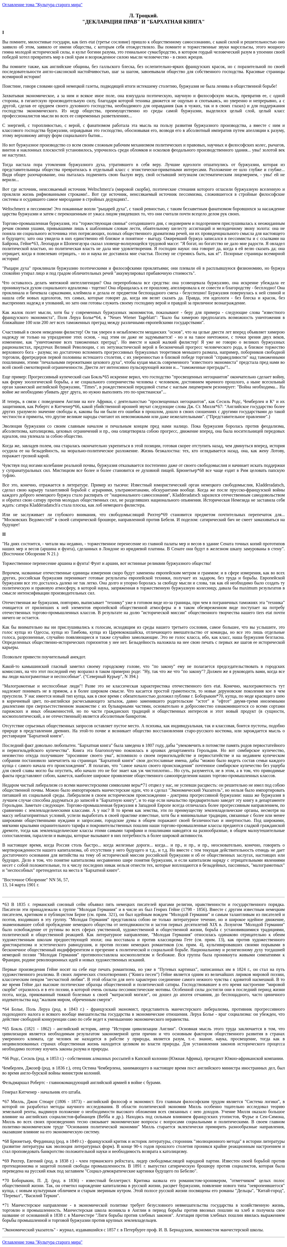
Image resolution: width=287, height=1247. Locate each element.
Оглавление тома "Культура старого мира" (42, 4)
